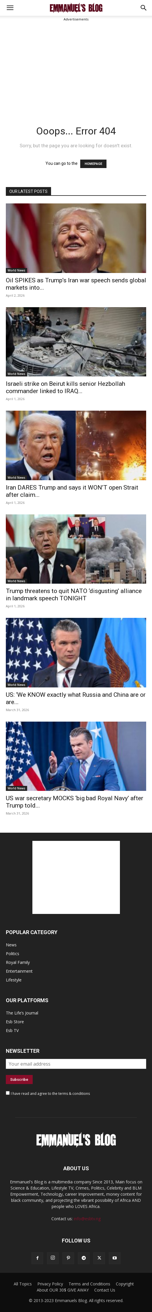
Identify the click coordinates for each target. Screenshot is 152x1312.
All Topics (23, 1284)
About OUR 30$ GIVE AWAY (63, 1290)
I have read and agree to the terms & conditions (50, 1093)
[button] (144, 8)
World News (16, 270)
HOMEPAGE (93, 164)
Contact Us (104, 1290)
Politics (12, 953)
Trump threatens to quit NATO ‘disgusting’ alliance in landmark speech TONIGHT (74, 594)
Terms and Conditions (89, 1284)
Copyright (125, 1284)
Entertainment (19, 971)
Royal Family (18, 962)
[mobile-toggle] (10, 8)
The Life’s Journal (22, 1013)
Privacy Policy (50, 1284)
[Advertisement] (76, 66)
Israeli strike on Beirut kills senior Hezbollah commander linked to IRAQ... (65, 387)
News (11, 945)
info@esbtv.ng (87, 1218)
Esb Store (15, 1021)
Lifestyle (14, 980)
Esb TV (12, 1030)
